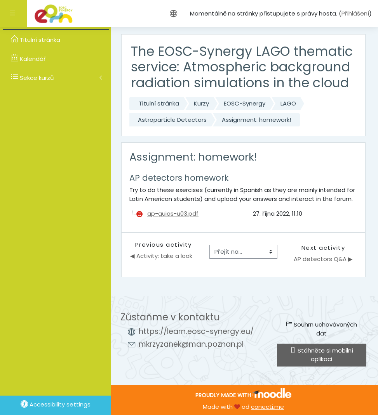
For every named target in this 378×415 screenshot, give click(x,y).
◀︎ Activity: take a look (161, 256)
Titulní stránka (159, 103)
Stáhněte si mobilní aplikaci (321, 354)
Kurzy (201, 103)
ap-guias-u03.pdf (173, 213)
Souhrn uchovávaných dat (321, 328)
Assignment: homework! (256, 120)
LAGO (288, 103)
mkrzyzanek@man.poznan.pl (191, 344)
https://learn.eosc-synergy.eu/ (196, 331)
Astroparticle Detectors (172, 120)
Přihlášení (355, 13)
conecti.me (267, 407)
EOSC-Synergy (244, 103)
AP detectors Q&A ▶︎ (323, 259)
